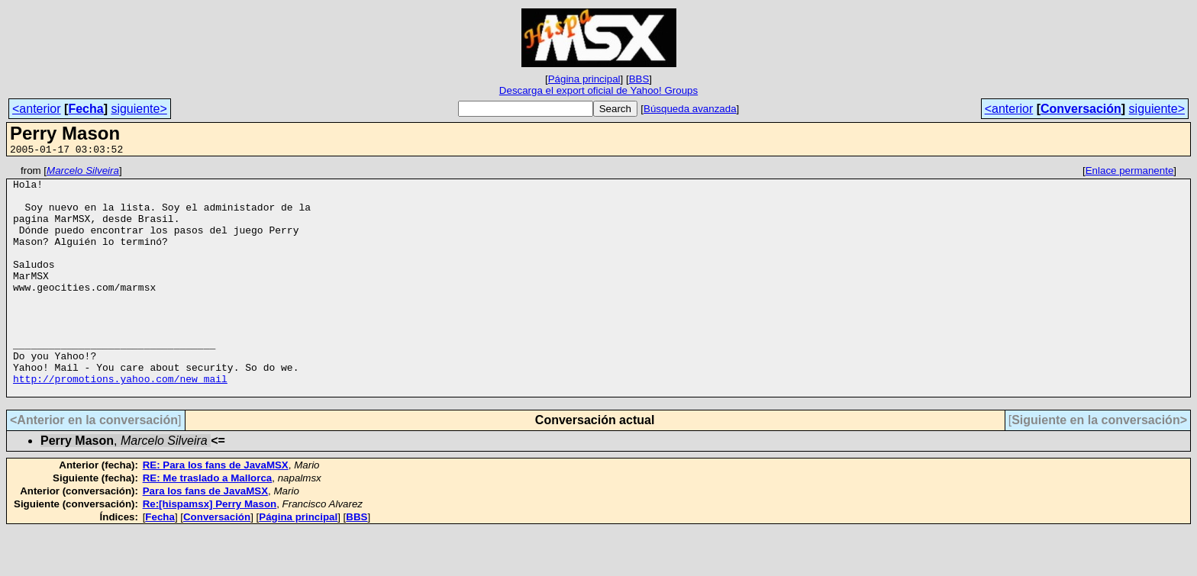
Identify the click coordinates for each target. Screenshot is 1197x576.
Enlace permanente (1130, 173)
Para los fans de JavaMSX (205, 536)
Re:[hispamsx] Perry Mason (210, 549)
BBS (639, 79)
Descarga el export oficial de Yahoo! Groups (598, 90)
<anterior (36, 108)
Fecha (85, 108)
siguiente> (138, 108)
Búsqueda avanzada (690, 108)
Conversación (1081, 108)
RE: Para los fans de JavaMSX (216, 510)
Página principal (584, 79)
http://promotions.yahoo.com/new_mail (120, 422)
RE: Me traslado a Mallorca (208, 523)
